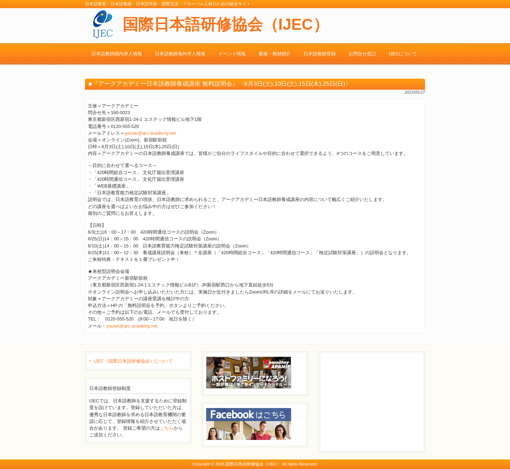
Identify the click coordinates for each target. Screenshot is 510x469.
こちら (167, 428)
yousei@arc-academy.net (150, 133)
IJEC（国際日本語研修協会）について (133, 361)
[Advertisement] (376, 401)
